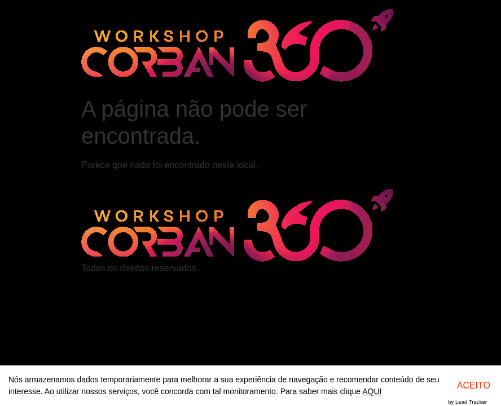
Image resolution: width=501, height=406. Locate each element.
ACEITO (473, 385)
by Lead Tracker (467, 402)
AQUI (371, 391)
